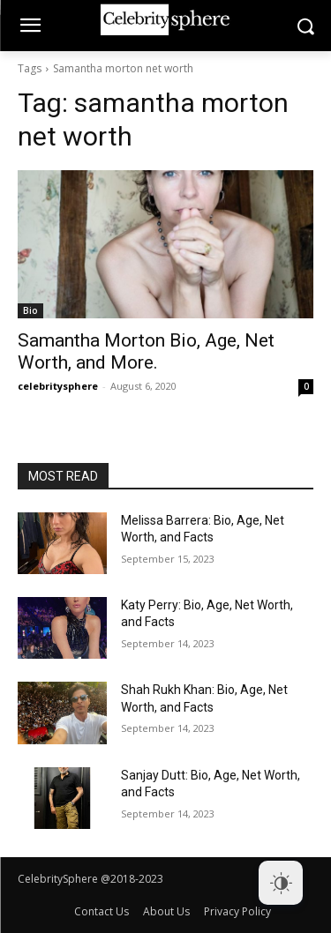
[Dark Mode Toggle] (281, 883)
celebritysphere (58, 385)
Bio (30, 310)
